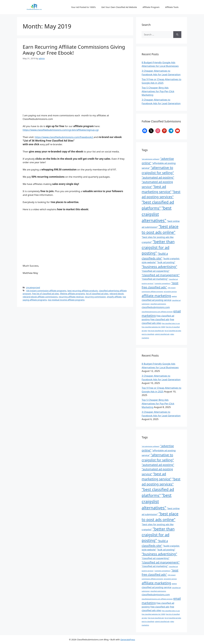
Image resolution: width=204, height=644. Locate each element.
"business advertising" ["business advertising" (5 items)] (159, 266)
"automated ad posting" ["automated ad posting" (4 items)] (158, 177)
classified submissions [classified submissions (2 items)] (158, 304)
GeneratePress (127, 639)
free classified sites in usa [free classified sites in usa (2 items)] (171, 323)
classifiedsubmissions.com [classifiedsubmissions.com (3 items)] (156, 307)
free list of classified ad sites (45, 293)
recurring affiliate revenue (71, 296)
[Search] (177, 34)
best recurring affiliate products (82, 290)
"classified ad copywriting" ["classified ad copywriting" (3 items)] (155, 271)
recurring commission (95, 296)
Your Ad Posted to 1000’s (83, 7)
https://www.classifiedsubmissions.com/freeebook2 (64, 137)
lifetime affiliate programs (72, 293)
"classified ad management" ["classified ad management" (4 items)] (161, 275)
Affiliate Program (151, 7)
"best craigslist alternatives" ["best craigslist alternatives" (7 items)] (157, 214)
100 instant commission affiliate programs (46, 290)
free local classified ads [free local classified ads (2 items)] (156, 331)
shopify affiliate (114, 296)
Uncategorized (33, 287)
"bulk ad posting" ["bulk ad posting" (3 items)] (166, 262)
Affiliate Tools (171, 7)
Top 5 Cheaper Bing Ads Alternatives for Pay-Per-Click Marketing (158, 91)
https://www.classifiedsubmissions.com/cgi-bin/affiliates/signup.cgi (61, 129)
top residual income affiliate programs (66, 299)
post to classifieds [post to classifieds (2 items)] (148, 334)
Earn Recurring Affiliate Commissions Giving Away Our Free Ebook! (74, 49)
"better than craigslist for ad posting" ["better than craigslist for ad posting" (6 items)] (158, 247)
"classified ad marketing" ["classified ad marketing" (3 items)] (155, 278)
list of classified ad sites (97, 293)
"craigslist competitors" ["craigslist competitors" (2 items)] (162, 283)
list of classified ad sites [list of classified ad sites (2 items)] (173, 331)
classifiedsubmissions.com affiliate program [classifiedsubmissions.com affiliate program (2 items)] (157, 312)
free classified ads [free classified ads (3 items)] (159, 319)
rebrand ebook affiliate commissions (40, 296)
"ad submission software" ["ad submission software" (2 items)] (151, 159)
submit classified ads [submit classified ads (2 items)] (162, 334)
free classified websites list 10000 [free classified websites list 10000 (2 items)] (153, 327)
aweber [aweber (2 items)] (174, 296)
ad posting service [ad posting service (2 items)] (170, 292)
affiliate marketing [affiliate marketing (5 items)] (156, 295)
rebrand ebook (117, 293)
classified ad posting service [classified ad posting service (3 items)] (156, 300)
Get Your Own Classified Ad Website (119, 7)
